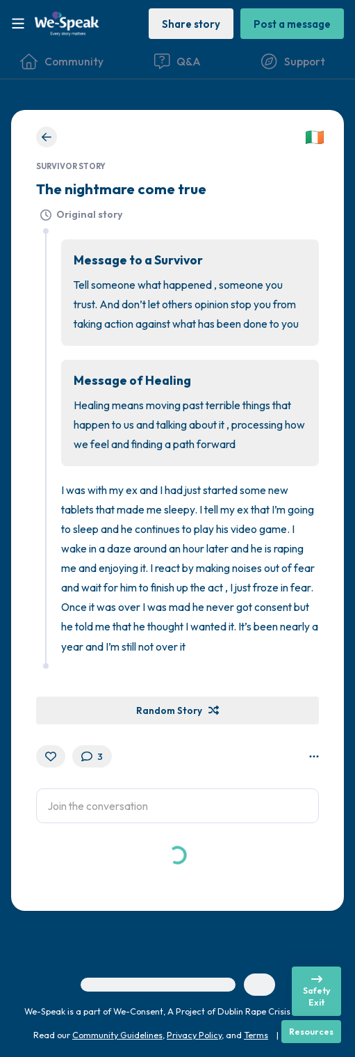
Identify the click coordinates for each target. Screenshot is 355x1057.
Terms (256, 1034)
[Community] (62, 61)
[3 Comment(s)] (92, 756)
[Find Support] (293, 61)
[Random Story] (177, 710)
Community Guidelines (117, 1034)
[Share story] (191, 23)
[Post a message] (292, 23)
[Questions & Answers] (177, 61)
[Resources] (311, 1031)
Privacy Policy (194, 1034)
